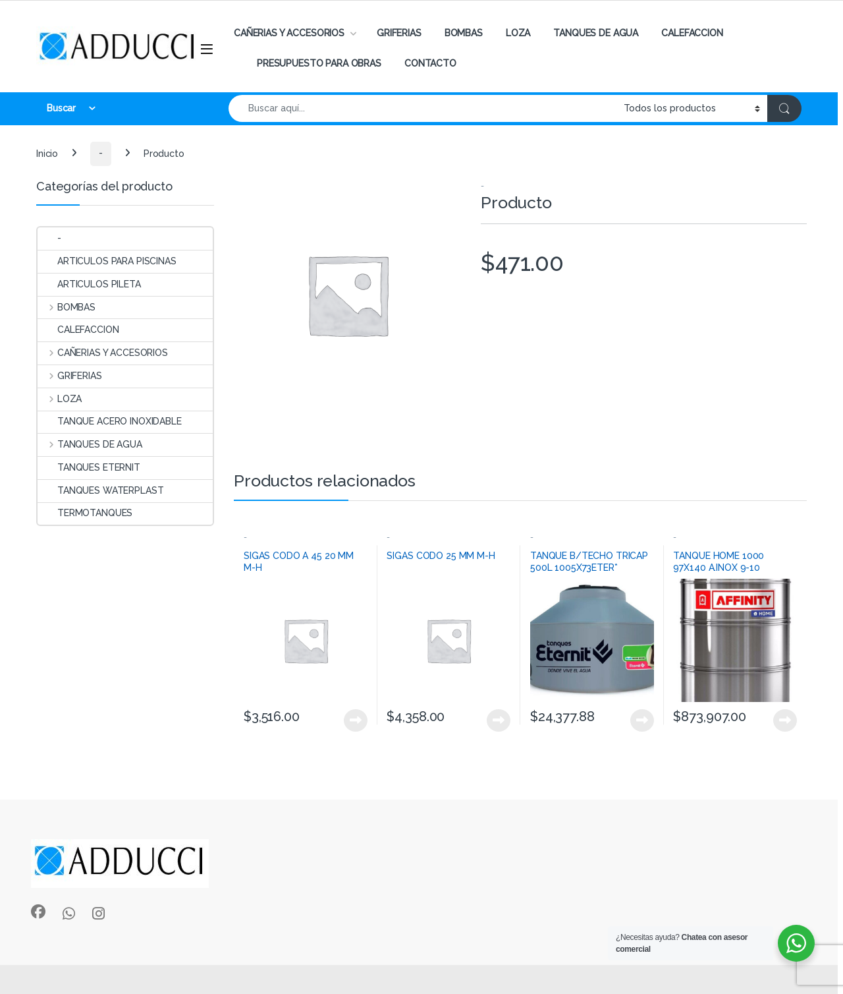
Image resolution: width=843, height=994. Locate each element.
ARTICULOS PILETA (89, 284)
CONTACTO (430, 63)
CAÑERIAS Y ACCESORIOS (289, 33)
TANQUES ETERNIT (89, 467)
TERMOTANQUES (85, 513)
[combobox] (422, 108)
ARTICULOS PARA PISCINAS (107, 261)
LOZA (518, 33)
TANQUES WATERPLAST (100, 490)
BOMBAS (464, 33)
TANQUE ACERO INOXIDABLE (110, 421)
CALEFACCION (691, 33)
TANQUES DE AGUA (595, 33)
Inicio (47, 153)
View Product (355, 720)
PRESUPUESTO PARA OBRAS (319, 63)
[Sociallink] (38, 911)
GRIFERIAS (399, 33)
